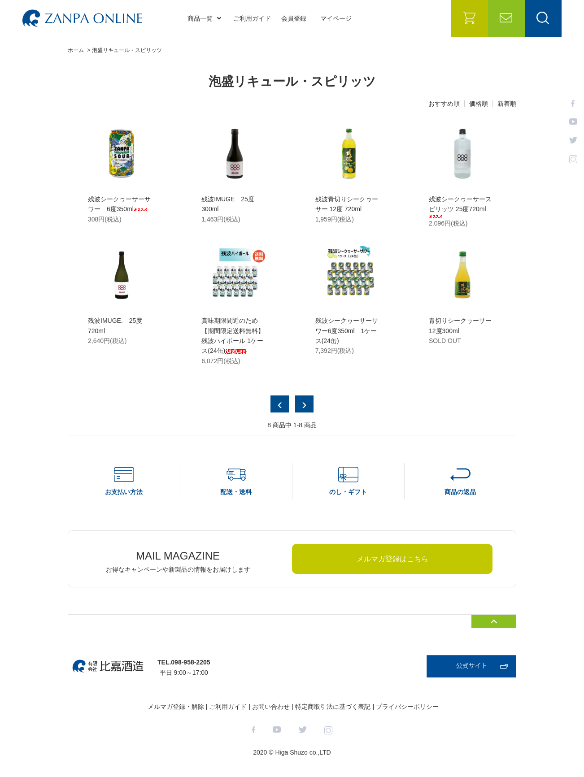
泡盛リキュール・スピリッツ (127, 50)
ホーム (76, 50)
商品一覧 (204, 18)
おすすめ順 (444, 103)
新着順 (506, 103)
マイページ (336, 18)
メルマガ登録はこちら (392, 559)
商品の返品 (460, 491)
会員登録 (293, 18)
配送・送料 (236, 491)
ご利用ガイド (252, 18)
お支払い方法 (124, 491)
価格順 (478, 103)
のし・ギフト (348, 491)
